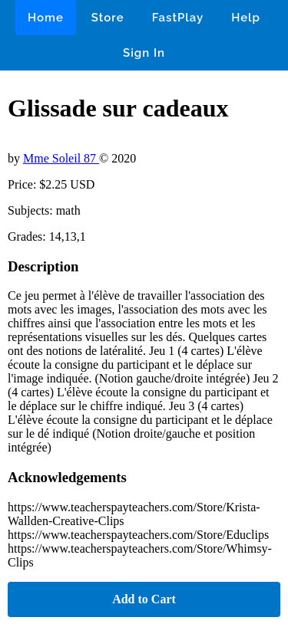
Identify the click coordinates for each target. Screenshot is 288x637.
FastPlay (178, 18)
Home (46, 18)
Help (245, 18)
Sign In (144, 53)
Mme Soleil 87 (61, 158)
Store (107, 18)
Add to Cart (144, 599)
